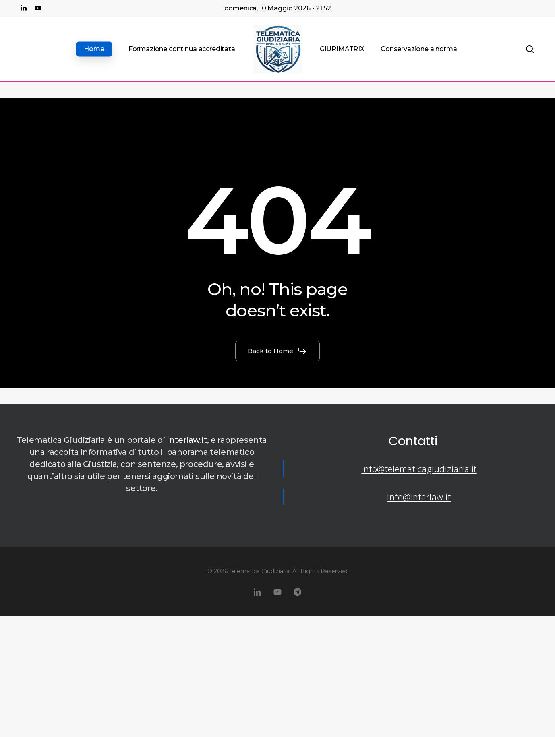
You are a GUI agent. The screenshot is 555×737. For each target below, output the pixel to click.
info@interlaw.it (419, 497)
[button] (277, 351)
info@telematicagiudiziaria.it (419, 468)
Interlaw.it (187, 440)
